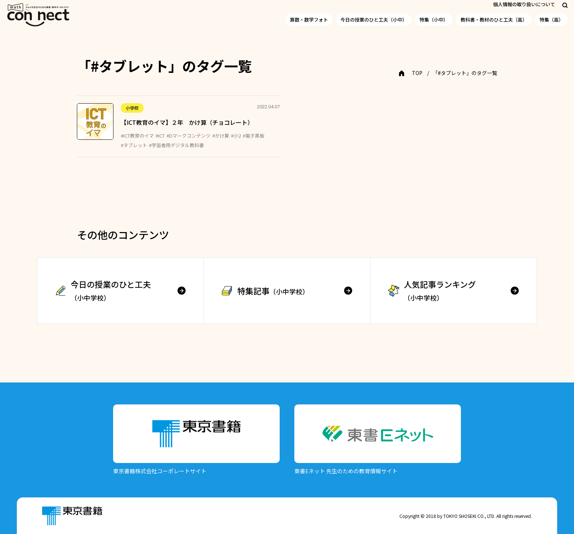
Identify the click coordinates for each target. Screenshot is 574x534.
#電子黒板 (253, 135)
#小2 (236, 135)
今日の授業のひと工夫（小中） (373, 19)
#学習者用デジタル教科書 (176, 145)
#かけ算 (220, 135)
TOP (417, 72)
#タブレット (134, 145)
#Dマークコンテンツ (188, 135)
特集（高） (551, 19)
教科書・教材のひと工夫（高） (494, 19)
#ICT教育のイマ (137, 135)
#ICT (160, 135)
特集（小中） (434, 19)
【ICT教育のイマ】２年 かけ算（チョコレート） (187, 122)
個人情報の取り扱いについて (524, 4)
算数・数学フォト (309, 19)
